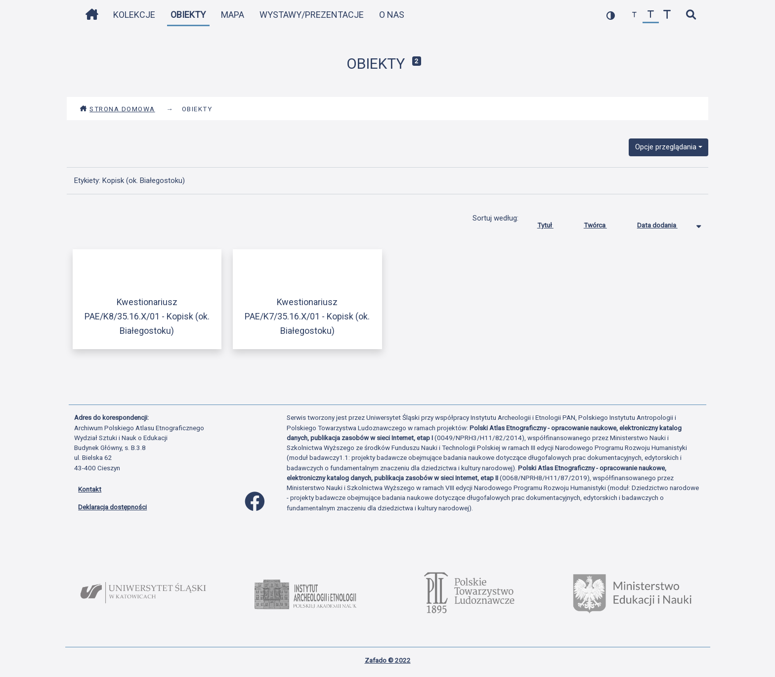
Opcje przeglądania (665, 146)
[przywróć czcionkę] (651, 15)
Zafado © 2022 (388, 660)
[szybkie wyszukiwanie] (691, 15)
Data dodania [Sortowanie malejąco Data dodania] (664, 223)
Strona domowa (117, 109)
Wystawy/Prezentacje (311, 14)
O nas (391, 14)
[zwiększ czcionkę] (667, 15)
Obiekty (188, 14)
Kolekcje (134, 14)
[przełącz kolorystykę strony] (611, 15)
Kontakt (89, 489)
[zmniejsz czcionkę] (634, 15)
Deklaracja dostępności (112, 507)
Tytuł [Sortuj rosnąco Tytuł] (552, 223)
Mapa (232, 14)
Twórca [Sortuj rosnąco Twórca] (603, 223)
